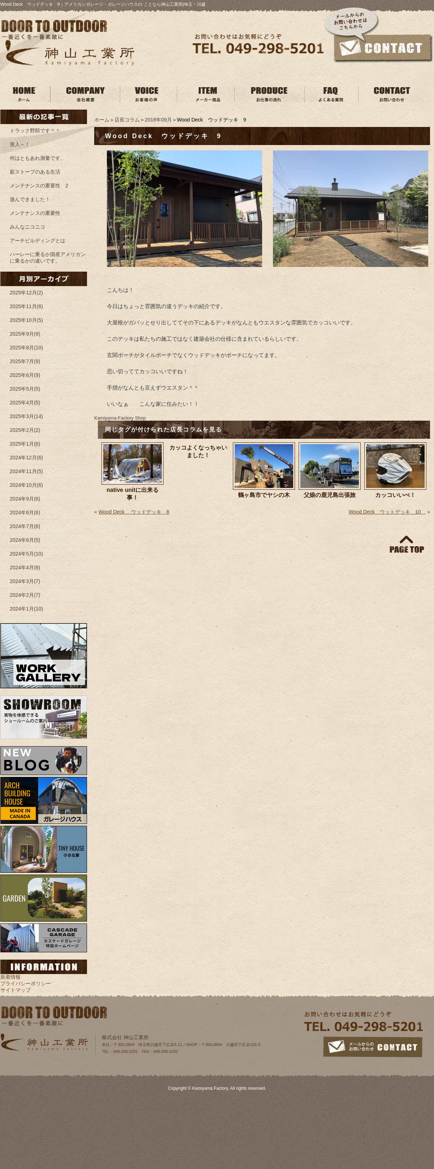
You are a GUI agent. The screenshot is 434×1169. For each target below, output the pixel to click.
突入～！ (20, 144)
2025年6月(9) (25, 375)
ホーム (101, 120)
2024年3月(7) (25, 581)
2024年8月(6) (25, 512)
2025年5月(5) (25, 389)
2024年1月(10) (26, 609)
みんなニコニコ (27, 227)
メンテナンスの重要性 (35, 213)
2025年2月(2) (25, 430)
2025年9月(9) (25, 334)
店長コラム (127, 120)
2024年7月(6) (25, 526)
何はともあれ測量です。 (37, 158)
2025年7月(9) (25, 361)
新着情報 (10, 977)
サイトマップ (15, 990)
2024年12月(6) (26, 457)
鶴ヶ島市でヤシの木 (264, 495)
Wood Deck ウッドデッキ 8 (134, 512)
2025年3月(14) (26, 416)
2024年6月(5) (25, 540)
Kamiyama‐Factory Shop (120, 418)
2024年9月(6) (25, 499)
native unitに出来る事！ (133, 494)
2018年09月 (158, 120)
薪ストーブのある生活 (35, 172)
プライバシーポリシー (25, 983)
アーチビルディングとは (37, 240)
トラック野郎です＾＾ (35, 130)
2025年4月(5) (25, 402)
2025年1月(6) (25, 444)
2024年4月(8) (25, 567)
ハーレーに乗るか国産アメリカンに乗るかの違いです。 (48, 257)
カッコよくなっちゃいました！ (198, 451)
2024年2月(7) (25, 595)
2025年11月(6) (26, 306)
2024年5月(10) (26, 554)
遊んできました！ (30, 199)
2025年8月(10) (26, 347)
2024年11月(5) (26, 471)
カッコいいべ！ (395, 495)
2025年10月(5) (26, 320)
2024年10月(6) (26, 485)
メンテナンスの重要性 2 (39, 185)
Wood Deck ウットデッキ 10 (387, 512)
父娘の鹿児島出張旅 (330, 495)
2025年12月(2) (26, 293)
